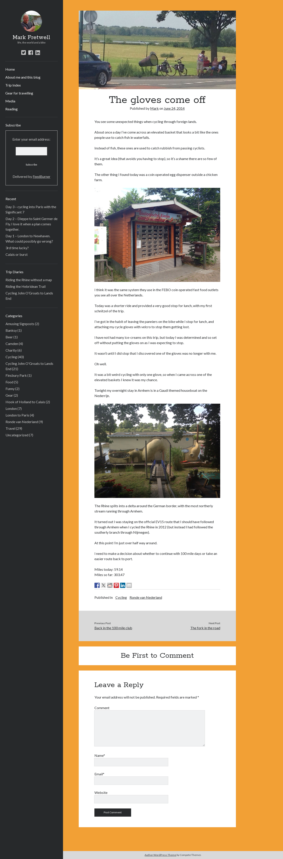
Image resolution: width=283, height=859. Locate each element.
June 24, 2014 (174, 108)
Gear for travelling (19, 93)
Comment (101, 708)
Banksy (11, 330)
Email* (99, 774)
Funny (10, 388)
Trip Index (13, 85)
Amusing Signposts (20, 324)
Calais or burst (17, 254)
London (11, 408)
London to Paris (17, 415)
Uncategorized (17, 435)
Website (100, 792)
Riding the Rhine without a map (29, 280)
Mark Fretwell (31, 37)
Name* (99, 755)
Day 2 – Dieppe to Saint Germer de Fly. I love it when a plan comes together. (31, 224)
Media (10, 101)
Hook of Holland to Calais (25, 402)
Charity (11, 350)
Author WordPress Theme (160, 855)
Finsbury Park (16, 375)
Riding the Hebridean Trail (26, 286)
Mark (154, 108)
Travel (10, 428)
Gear (9, 395)
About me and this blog (22, 77)
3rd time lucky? (17, 248)
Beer (9, 337)
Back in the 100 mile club (113, 628)
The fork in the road (205, 628)
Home (10, 69)
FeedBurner (41, 176)
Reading (11, 109)
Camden (12, 343)
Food (9, 382)
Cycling (11, 357)
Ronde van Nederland (22, 422)
